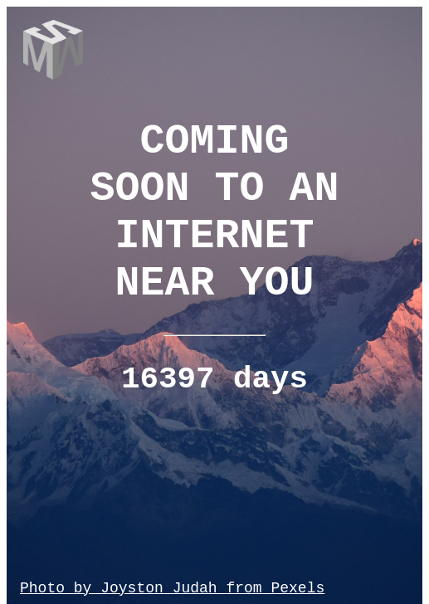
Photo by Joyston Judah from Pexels (172, 588)
